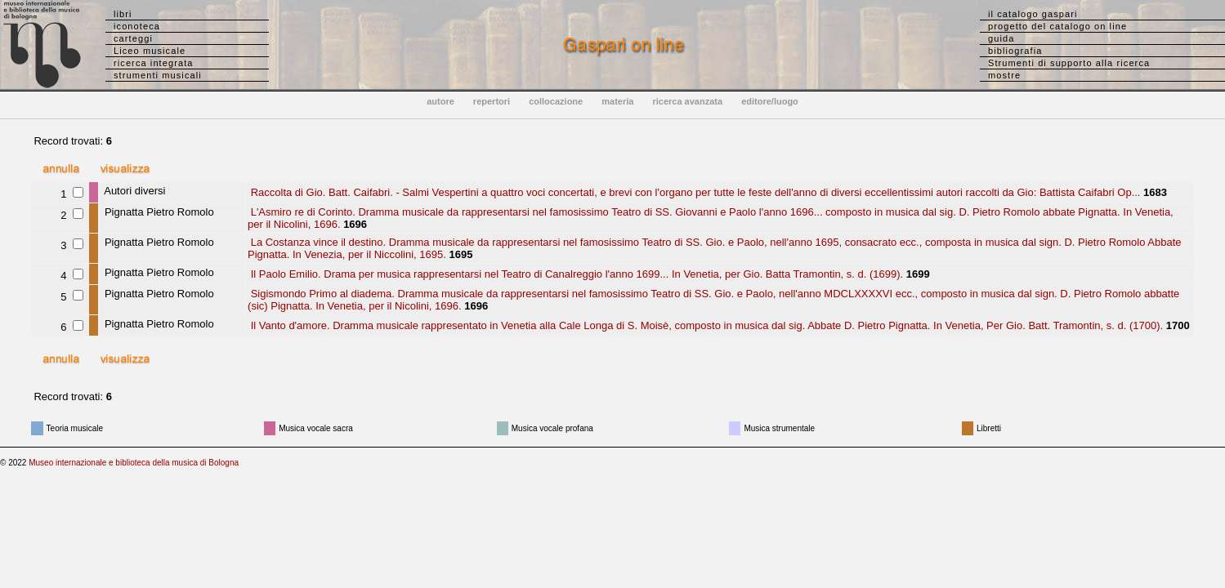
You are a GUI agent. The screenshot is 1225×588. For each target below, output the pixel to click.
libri (123, 14)
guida (1001, 38)
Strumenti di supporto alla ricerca (1069, 63)
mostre (1004, 75)
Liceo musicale (150, 51)
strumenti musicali (158, 75)
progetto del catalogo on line (1057, 26)
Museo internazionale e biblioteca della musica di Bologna (134, 462)
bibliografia (1015, 51)
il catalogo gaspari (1033, 14)
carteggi (133, 38)
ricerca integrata (154, 63)
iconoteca (137, 26)
